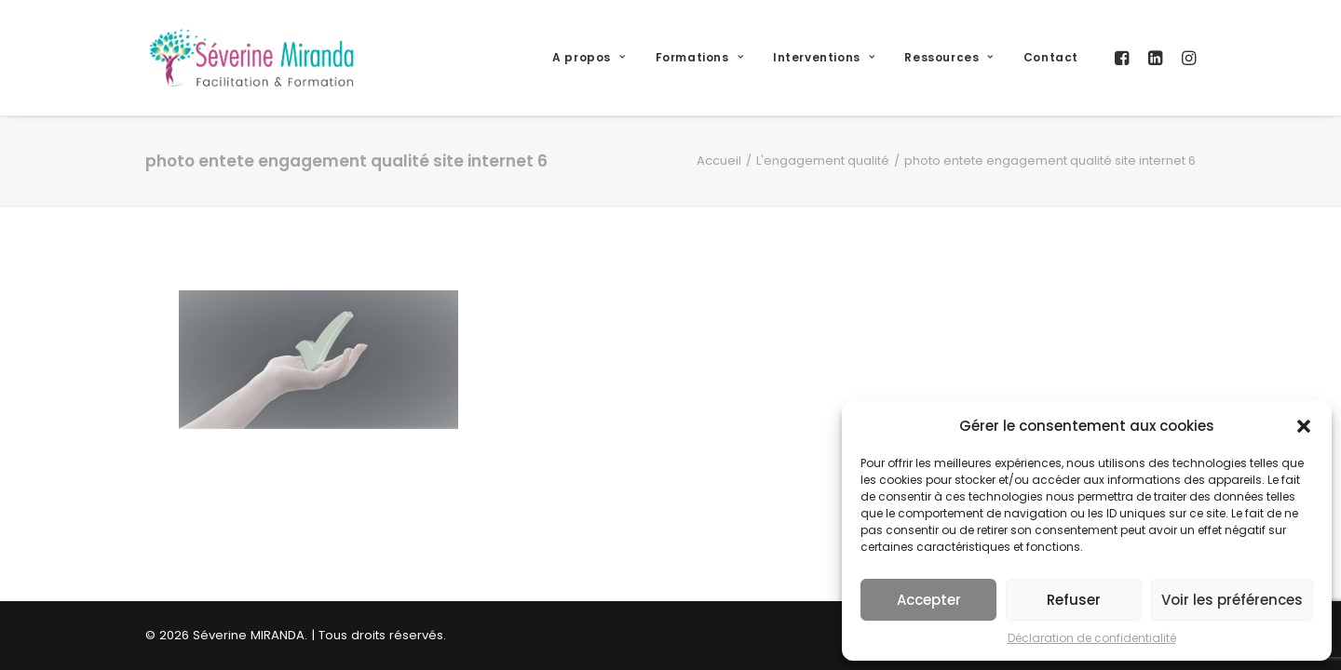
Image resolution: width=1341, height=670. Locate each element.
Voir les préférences (1232, 600)
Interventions (823, 57)
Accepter (929, 600)
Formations (699, 57)
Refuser (1074, 600)
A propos (588, 57)
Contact (1050, 57)
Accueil (719, 160)
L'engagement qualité (822, 160)
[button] (1303, 426)
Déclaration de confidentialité (1092, 638)
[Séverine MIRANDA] (251, 57)
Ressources (948, 57)
